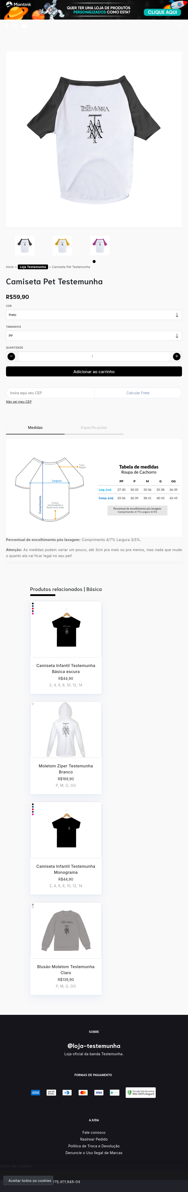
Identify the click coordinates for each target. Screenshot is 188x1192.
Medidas (35, 427)
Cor (9, 305)
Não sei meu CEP (19, 402)
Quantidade (14, 347)
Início (10, 267)
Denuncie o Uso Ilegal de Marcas (94, 1153)
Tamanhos (13, 326)
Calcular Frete (137, 393)
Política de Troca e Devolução (94, 1146)
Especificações (94, 427)
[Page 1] (94, 261)
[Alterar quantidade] (94, 356)
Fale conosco (94, 1132)
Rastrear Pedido (94, 1139)
